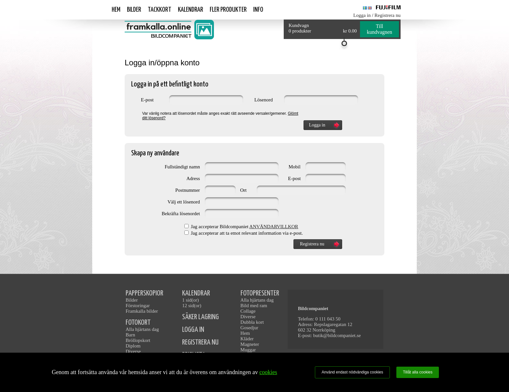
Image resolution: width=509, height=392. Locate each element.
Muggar (248, 349)
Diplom (133, 345)
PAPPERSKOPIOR (144, 293)
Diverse (133, 351)
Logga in (362, 15)
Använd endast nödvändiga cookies (352, 372)
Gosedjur (249, 327)
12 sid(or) (191, 305)
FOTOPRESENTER (260, 293)
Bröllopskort (138, 340)
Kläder (247, 338)
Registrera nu (388, 15)
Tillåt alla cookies (417, 372)
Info (258, 10)
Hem (116, 10)
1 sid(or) (190, 300)
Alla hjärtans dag (142, 329)
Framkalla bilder (142, 311)
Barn (130, 334)
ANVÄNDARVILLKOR (273, 226)
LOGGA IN (193, 329)
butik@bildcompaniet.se (337, 335)
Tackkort (159, 10)
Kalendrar (190, 10)
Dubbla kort (252, 322)
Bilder (134, 10)
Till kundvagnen (379, 29)
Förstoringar (138, 305)
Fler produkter (228, 10)
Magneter (250, 344)
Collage (248, 311)
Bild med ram (254, 305)
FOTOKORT (138, 322)
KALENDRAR (196, 293)
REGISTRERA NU (200, 342)
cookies (268, 372)
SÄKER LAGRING (200, 317)
